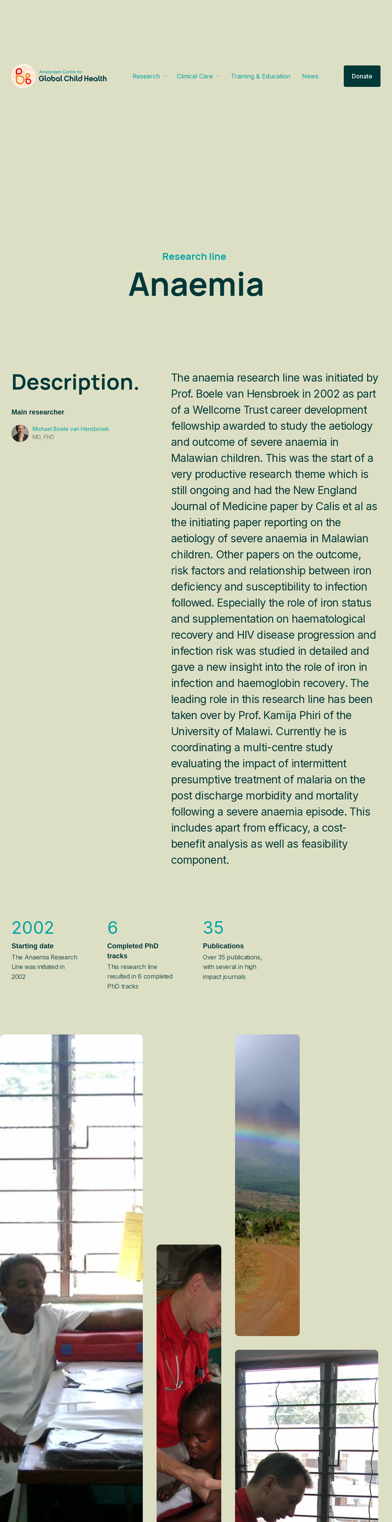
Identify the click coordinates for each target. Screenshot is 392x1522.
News (310, 76)
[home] (59, 76)
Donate (362, 76)
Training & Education (261, 76)
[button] (150, 76)
